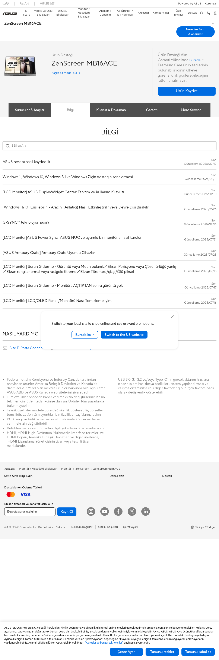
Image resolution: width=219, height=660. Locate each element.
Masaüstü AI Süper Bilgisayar (74, 549)
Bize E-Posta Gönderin (27, 340)
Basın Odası (169, 506)
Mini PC (9, 578)
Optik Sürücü (64, 487)
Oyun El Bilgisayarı (16, 481)
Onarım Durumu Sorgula (125, 539)
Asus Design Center (122, 474)
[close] (172, 316)
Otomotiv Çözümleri (122, 487)
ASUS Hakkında (172, 474)
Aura (112, 526)
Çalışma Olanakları (174, 558)
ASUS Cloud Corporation (178, 532)
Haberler (167, 481)
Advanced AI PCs (120, 506)
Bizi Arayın (116, 564)
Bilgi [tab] (69, 103)
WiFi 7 (60, 513)
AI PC (113, 500)
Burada (195, 52)
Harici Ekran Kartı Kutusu (72, 494)
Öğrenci (9, 520)
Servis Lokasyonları (122, 545)
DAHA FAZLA (109, 310)
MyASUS (115, 590)
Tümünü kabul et (198, 652)
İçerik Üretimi (12, 513)
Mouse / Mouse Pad (68, 574)
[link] (109, 5)
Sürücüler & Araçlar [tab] (28, 103)
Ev (5, 494)
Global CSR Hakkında (176, 500)
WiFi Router (63, 526)
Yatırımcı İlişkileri (172, 494)
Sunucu (60, 555)
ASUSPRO (116, 481)
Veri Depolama (65, 481)
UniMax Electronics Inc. (177, 539)
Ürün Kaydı (117, 552)
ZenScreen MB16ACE (23, 16)
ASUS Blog (117, 494)
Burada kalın (84, 334)
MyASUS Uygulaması (123, 577)
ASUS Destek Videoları (124, 584)
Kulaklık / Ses (64, 581)
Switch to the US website (124, 334)
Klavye (60, 568)
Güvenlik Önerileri (121, 571)
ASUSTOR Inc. (171, 526)
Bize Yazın (116, 558)
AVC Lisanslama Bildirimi (125, 513)
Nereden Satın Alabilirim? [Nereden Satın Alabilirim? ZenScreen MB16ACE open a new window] (195, 24)
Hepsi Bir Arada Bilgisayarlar (22, 558)
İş (5, 501)
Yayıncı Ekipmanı (66, 587)
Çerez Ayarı (126, 652)
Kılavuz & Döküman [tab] (110, 103)
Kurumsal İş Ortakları (175, 513)
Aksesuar (10, 526)
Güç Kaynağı (64, 474)
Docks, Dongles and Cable (72, 594)
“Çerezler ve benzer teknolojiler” (104, 642)
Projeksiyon (11, 546)
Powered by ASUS (173, 519)
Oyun (7, 507)
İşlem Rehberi (171, 551)
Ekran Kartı (11, 597)
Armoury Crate (119, 519)
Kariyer (166, 564)
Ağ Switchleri (64, 542)
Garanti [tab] (152, 103)
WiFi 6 (60, 520)
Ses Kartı (61, 500)
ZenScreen (82, 461)
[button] (6, 5)
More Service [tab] (192, 103)
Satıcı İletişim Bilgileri (123, 596)
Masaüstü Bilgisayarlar (18, 565)
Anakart (9, 591)
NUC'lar (9, 571)
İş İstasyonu (11, 552)
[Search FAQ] (109, 138)
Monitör (9, 539)
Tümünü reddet (162, 652)
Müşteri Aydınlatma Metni (178, 545)
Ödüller (167, 487)
